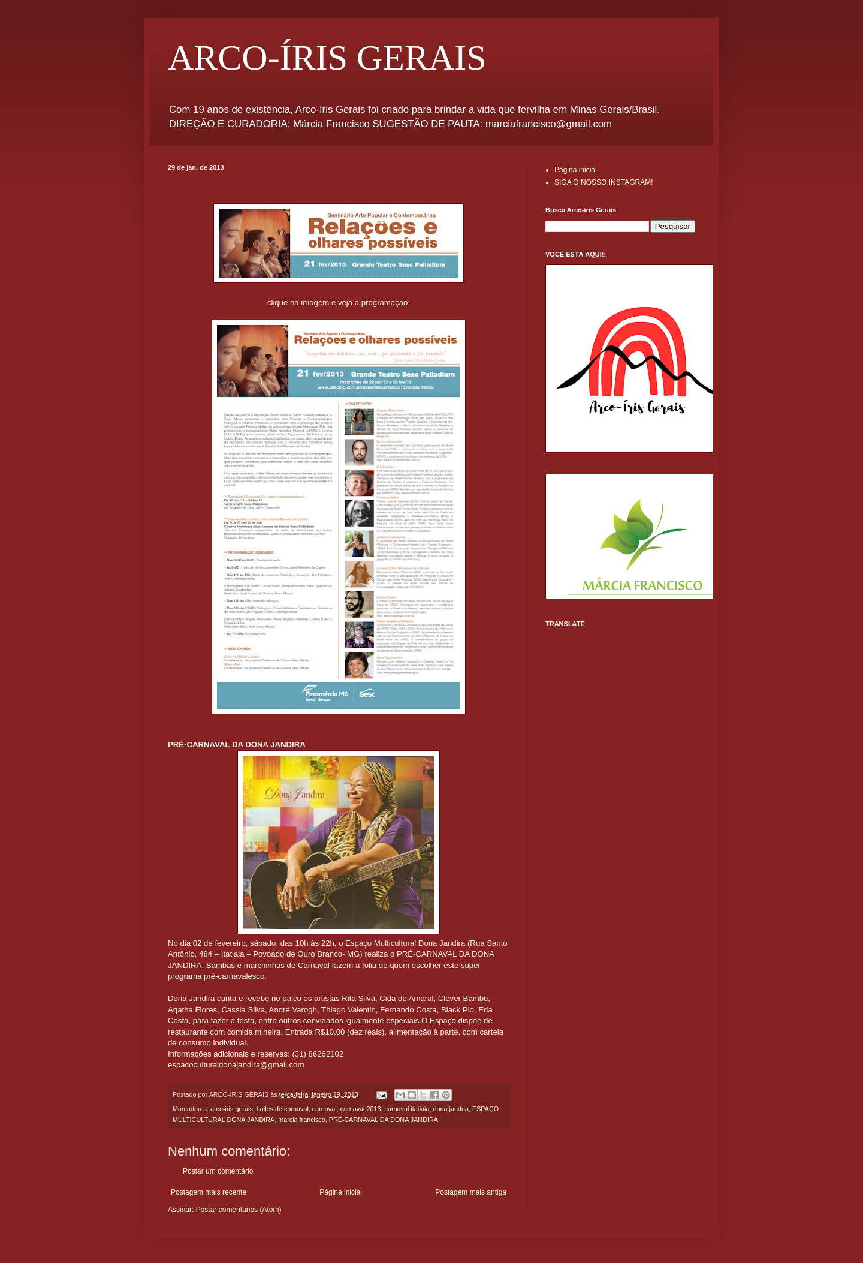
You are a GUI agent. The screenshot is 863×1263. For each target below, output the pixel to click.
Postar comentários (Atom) (239, 1209)
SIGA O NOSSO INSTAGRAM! (603, 182)
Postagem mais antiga (470, 1192)
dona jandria (451, 1108)
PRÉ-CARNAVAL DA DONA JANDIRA (383, 1119)
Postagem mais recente (208, 1192)
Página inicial (340, 1192)
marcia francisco (301, 1119)
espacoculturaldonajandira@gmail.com (236, 1064)
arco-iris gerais (231, 1108)
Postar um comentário (218, 1171)
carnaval (324, 1108)
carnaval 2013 (360, 1108)
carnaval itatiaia (407, 1108)
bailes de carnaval (283, 1108)
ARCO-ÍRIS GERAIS (327, 57)
